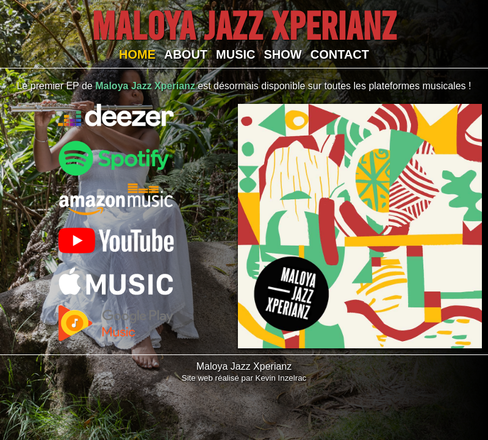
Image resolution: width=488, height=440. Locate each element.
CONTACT (339, 54)
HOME (137, 54)
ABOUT (185, 54)
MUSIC (235, 54)
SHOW (283, 54)
